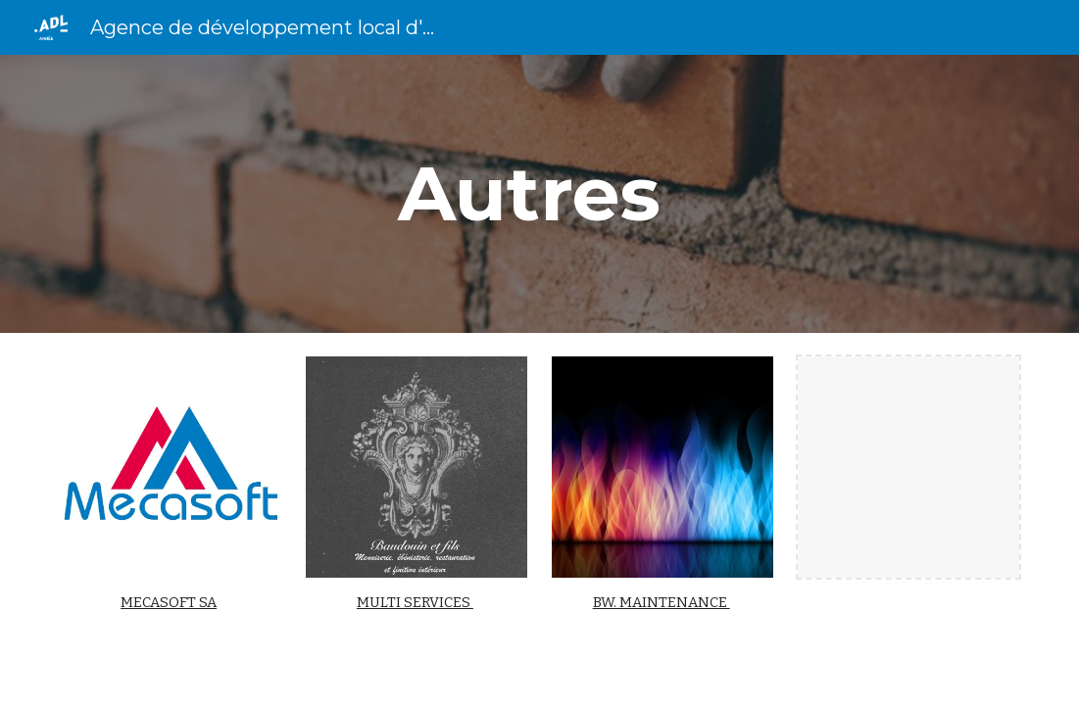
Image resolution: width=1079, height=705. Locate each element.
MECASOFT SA (169, 602)
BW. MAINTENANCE (661, 602)
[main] (539, 194)
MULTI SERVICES (415, 602)
